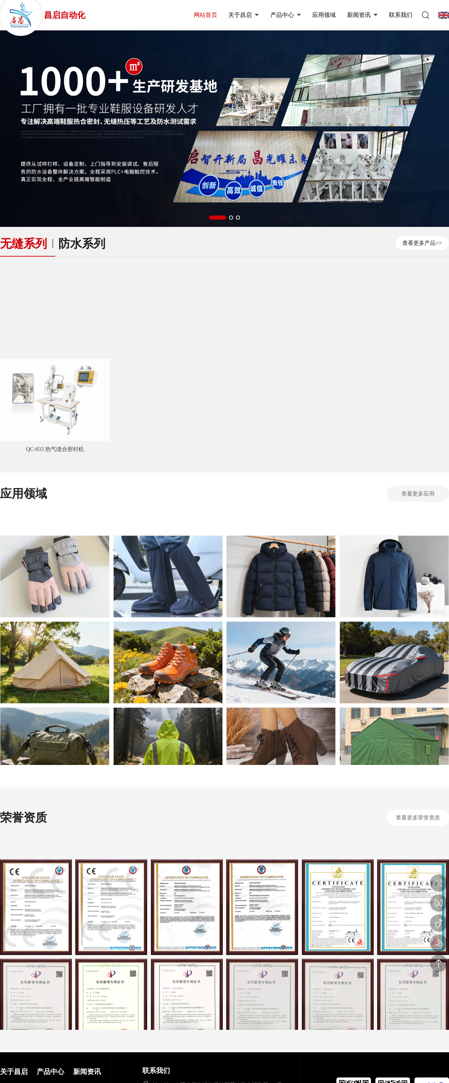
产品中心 (285, 15)
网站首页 (205, 15)
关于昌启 (243, 15)
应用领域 (324, 15)
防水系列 (81, 243)
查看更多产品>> (422, 243)
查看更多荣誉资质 (418, 818)
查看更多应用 (417, 494)
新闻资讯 (362, 15)
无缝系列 (23, 243)
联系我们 (400, 15)
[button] (217, 217)
